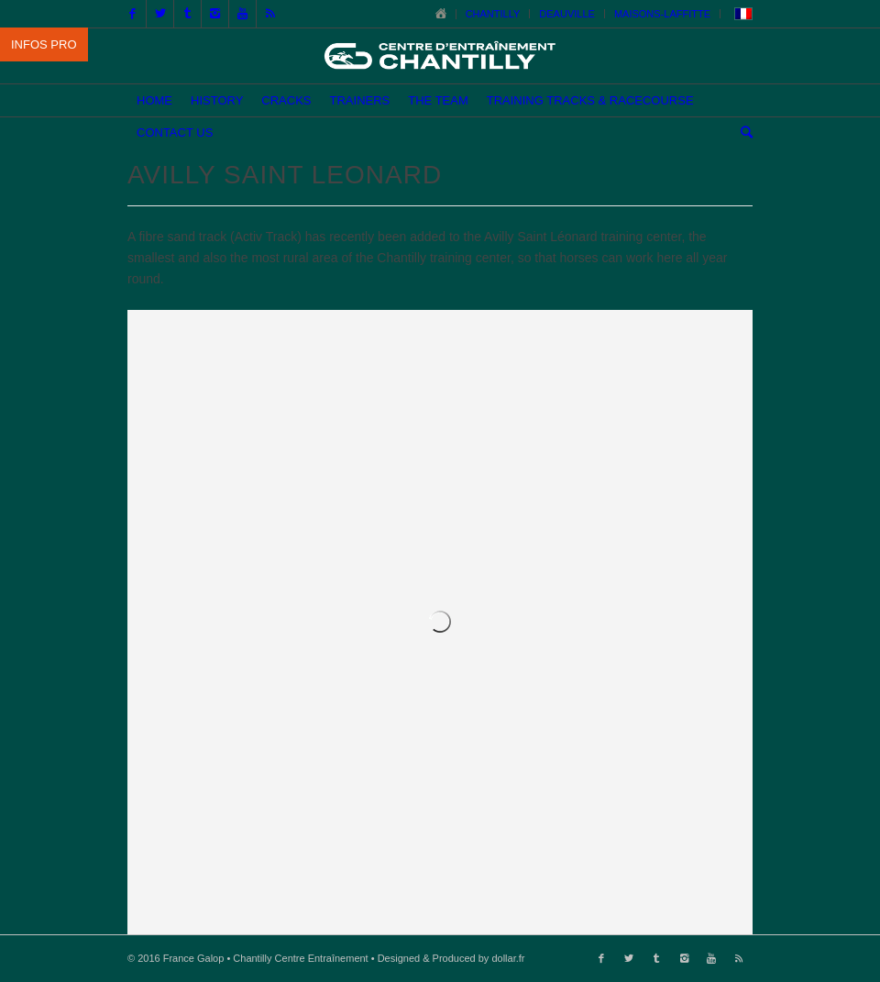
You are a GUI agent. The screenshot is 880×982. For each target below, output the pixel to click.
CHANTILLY (493, 13)
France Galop (194, 958)
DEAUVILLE (567, 13)
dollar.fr (507, 958)
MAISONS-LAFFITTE (662, 13)
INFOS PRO (44, 44)
